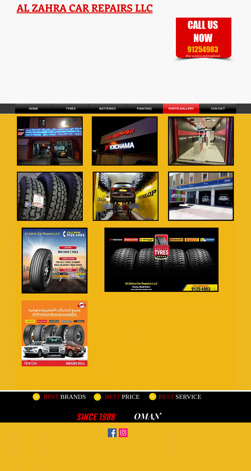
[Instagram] (123, 432)
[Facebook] (112, 432)
